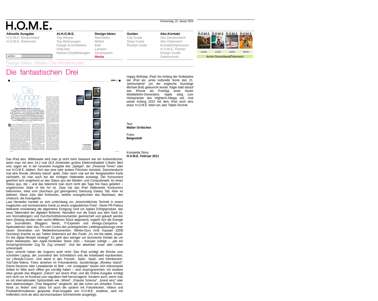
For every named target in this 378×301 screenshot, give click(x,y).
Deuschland (222, 56)
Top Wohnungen (68, 41)
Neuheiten (102, 37)
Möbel (99, 41)
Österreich (237, 56)
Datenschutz (169, 57)
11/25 (218, 52)
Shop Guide (135, 41)
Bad (98, 45)
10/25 (232, 52)
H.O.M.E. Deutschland (22, 37)
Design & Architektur (72, 45)
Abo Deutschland (172, 37)
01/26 (204, 52)
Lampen (101, 49)
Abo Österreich (171, 41)
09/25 (246, 52)
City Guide (134, 37)
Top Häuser (65, 37)
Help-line (63, 49)
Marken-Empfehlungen (73, 53)
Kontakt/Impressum (174, 45)
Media (99, 57)
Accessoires (104, 53)
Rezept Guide (137, 45)
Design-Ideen (19, 63)
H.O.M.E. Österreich (21, 41)
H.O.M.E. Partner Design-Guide (173, 51)
